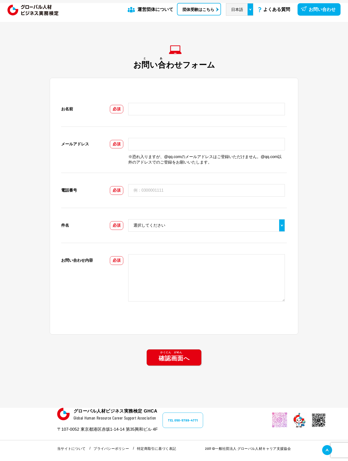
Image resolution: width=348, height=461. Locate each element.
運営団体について (155, 9)
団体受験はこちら (198, 9)
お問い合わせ (322, 9)
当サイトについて (71, 449)
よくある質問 (276, 9)
